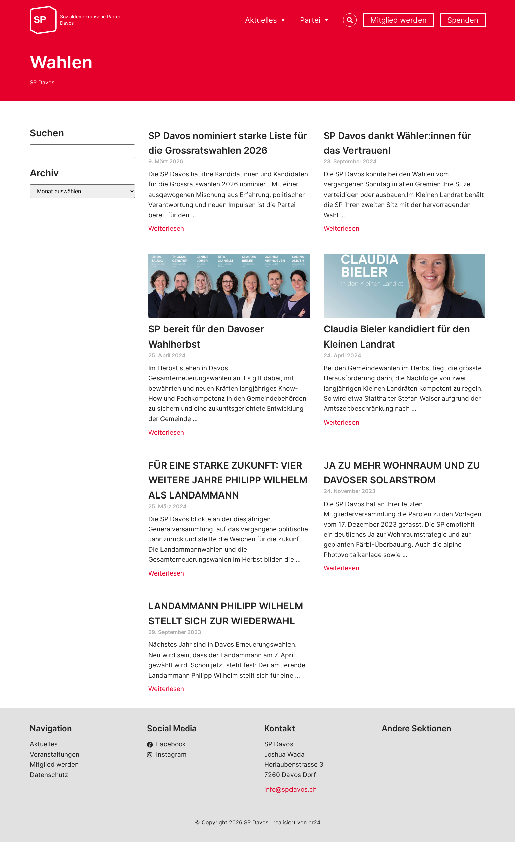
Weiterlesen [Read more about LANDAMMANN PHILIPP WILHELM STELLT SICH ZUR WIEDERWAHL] (166, 689)
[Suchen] (82, 151)
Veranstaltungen (54, 754)
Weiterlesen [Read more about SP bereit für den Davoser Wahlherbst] (166, 432)
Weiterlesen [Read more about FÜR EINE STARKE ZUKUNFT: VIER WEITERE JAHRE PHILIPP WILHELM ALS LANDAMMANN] (166, 573)
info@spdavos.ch (290, 789)
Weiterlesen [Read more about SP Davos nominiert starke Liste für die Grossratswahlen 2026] (166, 228)
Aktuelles (265, 20)
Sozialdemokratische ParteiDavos (90, 20)
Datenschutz (49, 775)
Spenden (462, 20)
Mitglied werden (398, 20)
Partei (315, 20)
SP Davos (42, 82)
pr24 (314, 822)
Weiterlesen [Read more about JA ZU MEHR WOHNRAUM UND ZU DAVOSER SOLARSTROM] (341, 568)
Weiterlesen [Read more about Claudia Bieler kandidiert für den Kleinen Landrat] (341, 422)
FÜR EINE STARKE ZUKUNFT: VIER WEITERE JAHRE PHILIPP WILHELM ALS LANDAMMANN (227, 480)
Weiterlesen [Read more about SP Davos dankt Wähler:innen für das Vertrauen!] (341, 228)
